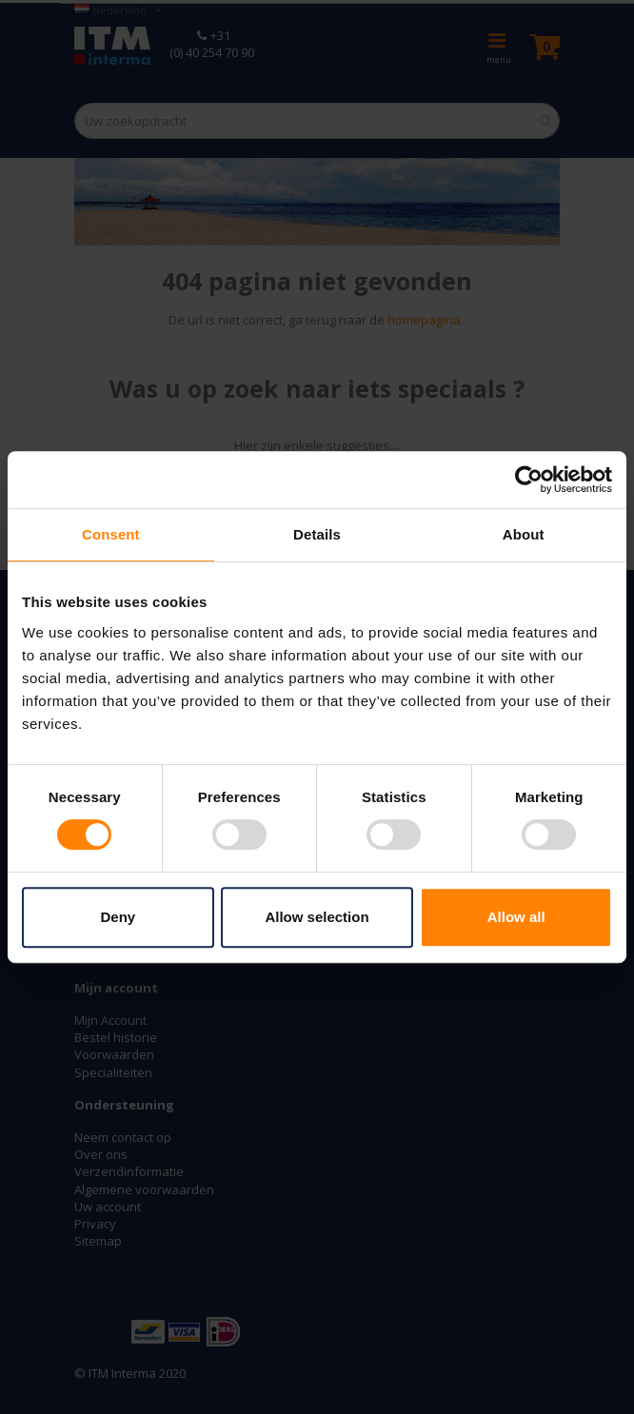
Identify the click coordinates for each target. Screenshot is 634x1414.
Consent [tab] (111, 534)
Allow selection (316, 917)
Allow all (516, 917)
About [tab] (524, 534)
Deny (117, 917)
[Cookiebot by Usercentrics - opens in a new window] (529, 479)
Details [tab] (317, 534)
